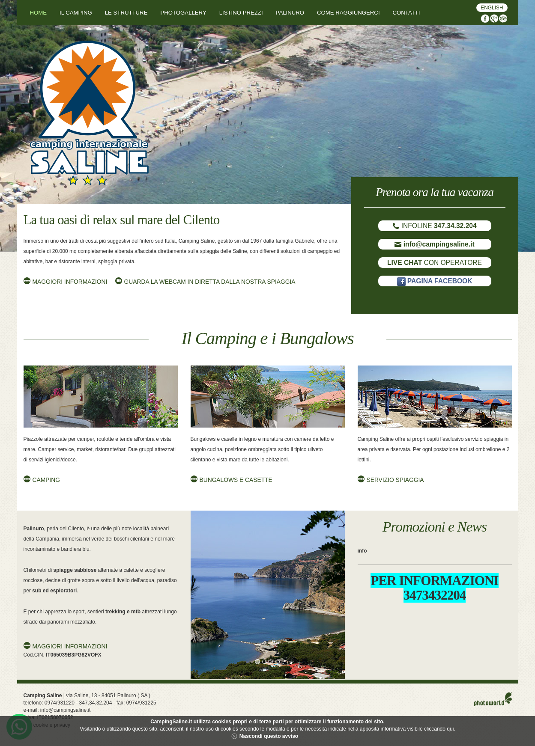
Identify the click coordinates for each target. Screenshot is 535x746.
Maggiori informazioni (70, 282)
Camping (46, 480)
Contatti (406, 12)
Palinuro (290, 12)
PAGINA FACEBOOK (434, 281)
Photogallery (183, 12)
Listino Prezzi (241, 12)
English (492, 8)
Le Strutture (126, 12)
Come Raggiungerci (348, 12)
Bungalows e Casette (236, 480)
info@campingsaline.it (65, 710)
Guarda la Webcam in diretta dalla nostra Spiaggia (210, 282)
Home (38, 12)
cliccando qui (439, 729)
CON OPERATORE (434, 262)
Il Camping (76, 12)
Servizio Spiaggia (395, 480)
